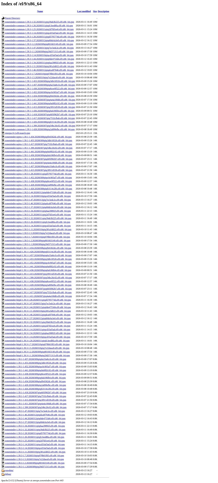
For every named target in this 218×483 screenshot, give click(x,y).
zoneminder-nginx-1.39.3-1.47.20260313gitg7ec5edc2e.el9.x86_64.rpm (38, 200)
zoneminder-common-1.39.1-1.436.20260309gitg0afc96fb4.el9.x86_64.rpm (39, 111)
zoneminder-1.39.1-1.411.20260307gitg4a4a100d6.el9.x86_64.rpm (35, 403)
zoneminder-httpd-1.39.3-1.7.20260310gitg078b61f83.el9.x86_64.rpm (37, 344)
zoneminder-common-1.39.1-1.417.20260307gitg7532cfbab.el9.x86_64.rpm (40, 118)
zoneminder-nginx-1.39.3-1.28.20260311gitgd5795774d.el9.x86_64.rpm (38, 174)
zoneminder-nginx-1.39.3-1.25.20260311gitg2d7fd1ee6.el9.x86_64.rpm (38, 214)
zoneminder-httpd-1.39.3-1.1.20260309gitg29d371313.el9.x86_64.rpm (37, 355)
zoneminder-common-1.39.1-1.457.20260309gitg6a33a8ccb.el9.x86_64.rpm (40, 85)
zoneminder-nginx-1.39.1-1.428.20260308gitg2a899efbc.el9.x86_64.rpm (38, 185)
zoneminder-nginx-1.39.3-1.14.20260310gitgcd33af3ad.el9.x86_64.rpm (38, 196)
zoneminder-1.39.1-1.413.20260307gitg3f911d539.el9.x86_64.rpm (35, 400)
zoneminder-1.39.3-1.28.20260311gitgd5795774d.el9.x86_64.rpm (35, 433)
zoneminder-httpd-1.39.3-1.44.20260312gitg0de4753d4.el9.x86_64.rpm (38, 307)
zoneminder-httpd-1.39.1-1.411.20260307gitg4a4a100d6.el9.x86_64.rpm (38, 296)
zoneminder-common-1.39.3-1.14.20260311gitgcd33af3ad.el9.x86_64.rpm (39, 33)
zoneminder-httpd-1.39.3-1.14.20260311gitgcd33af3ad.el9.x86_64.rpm (37, 329)
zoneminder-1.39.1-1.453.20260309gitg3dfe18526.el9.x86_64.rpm (35, 363)
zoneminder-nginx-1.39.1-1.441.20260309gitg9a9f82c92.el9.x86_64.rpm (38, 151)
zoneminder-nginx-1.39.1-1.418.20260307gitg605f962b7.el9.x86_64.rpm (38, 159)
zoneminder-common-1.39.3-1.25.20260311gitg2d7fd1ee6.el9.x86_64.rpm (39, 29)
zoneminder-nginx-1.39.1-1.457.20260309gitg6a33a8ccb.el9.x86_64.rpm (38, 166)
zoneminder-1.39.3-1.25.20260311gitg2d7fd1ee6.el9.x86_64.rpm (35, 441)
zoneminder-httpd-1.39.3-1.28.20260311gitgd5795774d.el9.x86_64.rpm (38, 300)
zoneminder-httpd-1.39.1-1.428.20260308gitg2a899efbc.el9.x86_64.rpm (38, 285)
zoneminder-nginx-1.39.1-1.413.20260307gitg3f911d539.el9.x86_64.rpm (38, 170)
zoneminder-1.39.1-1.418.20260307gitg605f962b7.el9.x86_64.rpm (35, 392)
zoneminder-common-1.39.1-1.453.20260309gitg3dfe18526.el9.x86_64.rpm (40, 81)
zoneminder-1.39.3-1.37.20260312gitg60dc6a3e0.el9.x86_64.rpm (35, 422)
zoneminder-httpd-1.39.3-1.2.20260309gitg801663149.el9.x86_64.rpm (37, 352)
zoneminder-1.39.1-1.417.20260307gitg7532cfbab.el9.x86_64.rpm (35, 396)
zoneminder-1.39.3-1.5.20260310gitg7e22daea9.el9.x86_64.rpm (34, 459)
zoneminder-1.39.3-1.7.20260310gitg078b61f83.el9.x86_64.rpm (34, 455)
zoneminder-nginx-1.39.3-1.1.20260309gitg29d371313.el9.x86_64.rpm (37, 244)
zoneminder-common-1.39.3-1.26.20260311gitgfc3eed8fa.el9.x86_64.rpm (39, 25)
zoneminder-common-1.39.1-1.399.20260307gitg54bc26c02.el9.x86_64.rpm (40, 125)
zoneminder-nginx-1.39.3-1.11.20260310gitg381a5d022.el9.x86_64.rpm (38, 229)
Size (95, 11)
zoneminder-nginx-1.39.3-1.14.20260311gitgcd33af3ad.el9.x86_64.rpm (38, 226)
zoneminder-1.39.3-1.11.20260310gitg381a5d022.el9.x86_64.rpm (35, 452)
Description (103, 11)
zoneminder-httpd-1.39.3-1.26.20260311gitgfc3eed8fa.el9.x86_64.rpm (37, 340)
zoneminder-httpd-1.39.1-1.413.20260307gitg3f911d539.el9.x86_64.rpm (38, 274)
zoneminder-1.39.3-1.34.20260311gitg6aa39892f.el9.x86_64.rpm (35, 426)
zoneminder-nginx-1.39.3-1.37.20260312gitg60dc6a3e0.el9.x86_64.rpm (38, 207)
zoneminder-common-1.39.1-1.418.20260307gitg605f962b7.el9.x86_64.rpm (40, 114)
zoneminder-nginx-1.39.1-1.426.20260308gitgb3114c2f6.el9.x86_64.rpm (38, 188)
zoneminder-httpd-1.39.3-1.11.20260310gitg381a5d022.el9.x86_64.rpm (38, 311)
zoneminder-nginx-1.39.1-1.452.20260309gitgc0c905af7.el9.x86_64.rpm (38, 177)
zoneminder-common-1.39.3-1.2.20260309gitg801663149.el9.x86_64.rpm (39, 44)
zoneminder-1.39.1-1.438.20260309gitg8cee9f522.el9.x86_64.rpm (35, 374)
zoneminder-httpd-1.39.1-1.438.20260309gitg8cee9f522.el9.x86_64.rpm (38, 281)
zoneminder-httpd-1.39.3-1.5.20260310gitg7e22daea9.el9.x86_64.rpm (37, 348)
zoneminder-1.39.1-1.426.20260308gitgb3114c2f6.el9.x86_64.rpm (35, 389)
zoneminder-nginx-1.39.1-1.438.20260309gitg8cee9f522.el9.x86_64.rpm (38, 181)
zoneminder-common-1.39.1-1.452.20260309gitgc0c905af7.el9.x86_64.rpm (40, 92)
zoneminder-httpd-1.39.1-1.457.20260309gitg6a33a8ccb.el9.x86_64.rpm (38, 255)
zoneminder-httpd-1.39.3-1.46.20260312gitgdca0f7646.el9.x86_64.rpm (37, 314)
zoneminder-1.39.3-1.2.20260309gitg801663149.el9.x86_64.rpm (34, 463)
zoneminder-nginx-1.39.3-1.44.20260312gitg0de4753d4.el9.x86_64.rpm (38, 192)
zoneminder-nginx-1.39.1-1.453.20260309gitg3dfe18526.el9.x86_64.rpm (38, 140)
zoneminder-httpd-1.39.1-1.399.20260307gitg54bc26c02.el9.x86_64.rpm (38, 277)
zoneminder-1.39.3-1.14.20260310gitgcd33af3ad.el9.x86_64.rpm (35, 448)
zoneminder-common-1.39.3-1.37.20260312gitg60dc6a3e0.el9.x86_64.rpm (39, 40)
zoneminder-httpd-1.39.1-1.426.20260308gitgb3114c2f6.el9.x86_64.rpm (38, 251)
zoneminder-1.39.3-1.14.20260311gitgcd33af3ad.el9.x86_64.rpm (35, 444)
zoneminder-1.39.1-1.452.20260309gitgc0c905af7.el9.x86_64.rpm (35, 366)
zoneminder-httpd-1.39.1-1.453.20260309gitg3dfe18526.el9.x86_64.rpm (38, 259)
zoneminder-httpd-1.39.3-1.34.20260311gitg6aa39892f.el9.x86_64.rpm (37, 333)
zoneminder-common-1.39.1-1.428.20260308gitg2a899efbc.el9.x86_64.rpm (40, 129)
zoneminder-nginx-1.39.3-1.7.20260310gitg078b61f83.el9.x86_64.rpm (37, 237)
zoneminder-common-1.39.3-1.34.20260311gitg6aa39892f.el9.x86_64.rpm (39, 62)
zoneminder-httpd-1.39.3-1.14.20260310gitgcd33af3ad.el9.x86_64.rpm (37, 337)
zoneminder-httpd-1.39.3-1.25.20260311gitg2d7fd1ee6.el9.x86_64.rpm (37, 326)
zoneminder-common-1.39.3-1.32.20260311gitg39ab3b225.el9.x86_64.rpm (39, 22)
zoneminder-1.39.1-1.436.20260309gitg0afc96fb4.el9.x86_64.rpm (35, 378)
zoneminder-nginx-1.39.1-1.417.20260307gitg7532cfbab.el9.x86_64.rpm (38, 144)
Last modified (84, 11)
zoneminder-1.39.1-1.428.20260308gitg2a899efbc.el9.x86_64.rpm (35, 385)
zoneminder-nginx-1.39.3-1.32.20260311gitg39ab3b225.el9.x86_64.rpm (38, 218)
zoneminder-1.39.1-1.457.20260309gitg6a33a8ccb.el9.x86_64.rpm (35, 359)
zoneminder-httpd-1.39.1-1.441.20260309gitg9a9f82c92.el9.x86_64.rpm (38, 266)
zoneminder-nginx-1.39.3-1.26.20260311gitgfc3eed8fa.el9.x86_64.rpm (37, 222)
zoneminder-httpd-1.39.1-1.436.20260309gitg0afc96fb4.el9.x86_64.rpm (38, 270)
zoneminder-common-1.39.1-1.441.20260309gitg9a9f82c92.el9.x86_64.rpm (40, 103)
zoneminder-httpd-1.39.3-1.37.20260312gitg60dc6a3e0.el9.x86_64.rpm (38, 318)
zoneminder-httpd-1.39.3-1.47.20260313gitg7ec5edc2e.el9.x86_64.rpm (37, 303)
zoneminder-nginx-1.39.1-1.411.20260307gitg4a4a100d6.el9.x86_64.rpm (38, 163)
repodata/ (9, 470)
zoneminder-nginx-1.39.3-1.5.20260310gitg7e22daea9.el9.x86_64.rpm (37, 233)
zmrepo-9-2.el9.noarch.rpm (17, 133)
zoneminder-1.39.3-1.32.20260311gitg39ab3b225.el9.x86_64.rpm (35, 429)
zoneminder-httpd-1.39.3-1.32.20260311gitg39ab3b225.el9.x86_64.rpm (38, 322)
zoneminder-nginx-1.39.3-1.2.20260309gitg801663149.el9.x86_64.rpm (37, 240)
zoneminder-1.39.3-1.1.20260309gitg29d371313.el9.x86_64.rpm (34, 466)
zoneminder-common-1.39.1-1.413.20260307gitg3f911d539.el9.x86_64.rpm (40, 107)
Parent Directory (12, 18)
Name (40, 11)
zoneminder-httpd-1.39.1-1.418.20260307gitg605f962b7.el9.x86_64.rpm (38, 289)
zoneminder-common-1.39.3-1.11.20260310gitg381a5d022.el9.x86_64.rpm (39, 66)
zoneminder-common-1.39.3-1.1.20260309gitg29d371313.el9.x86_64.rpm (39, 51)
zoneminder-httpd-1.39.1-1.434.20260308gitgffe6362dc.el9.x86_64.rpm (38, 248)
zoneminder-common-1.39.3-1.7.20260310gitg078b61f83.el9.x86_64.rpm (39, 74)
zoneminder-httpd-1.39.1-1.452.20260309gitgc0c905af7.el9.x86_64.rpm (38, 263)
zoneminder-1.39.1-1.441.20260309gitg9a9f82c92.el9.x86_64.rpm (35, 370)
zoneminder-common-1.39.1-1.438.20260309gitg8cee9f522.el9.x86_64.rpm (40, 88)
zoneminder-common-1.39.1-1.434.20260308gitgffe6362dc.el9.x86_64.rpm (39, 96)
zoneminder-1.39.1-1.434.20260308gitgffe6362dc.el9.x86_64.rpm (35, 381)
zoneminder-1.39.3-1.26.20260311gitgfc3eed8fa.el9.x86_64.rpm (34, 437)
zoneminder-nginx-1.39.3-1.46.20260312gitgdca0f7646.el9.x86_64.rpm (38, 203)
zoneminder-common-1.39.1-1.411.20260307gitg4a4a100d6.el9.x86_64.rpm (40, 100)
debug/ (8, 474)
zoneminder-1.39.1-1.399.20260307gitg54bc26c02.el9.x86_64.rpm (35, 407)
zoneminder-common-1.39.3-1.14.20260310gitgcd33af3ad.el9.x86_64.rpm (39, 55)
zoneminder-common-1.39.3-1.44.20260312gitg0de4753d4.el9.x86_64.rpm (39, 59)
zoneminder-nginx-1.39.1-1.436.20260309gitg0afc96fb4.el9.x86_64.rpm (38, 155)
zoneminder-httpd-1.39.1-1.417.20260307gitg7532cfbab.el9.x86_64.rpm (38, 292)
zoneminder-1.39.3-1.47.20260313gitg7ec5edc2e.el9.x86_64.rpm (35, 411)
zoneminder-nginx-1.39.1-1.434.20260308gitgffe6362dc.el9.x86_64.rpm (38, 137)
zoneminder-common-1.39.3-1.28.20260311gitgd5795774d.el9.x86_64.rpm (39, 36)
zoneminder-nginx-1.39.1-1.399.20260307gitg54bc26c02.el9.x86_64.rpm (38, 148)
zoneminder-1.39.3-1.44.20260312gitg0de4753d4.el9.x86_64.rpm (35, 418)
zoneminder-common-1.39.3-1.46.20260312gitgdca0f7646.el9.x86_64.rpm (39, 70)
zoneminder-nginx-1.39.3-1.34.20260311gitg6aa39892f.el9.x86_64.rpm (38, 211)
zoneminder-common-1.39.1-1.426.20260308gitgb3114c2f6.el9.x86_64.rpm (40, 122)
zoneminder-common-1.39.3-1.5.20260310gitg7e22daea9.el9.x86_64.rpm (39, 77)
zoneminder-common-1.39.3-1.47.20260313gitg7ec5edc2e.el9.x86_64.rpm (39, 48)
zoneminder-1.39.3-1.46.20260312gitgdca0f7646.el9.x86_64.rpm (35, 415)
